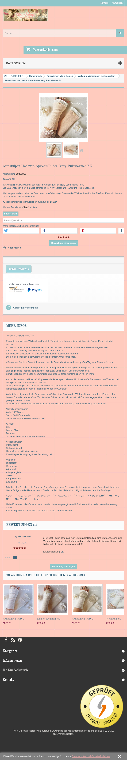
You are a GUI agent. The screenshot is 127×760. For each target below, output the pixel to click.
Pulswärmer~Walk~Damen (60, 76)
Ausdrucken (14, 247)
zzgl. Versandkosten (63, 734)
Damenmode (35, 76)
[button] (21, 231)
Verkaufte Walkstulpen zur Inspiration (96, 76)
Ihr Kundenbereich (15, 670)
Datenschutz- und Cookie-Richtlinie (91, 756)
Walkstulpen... (114, 619)
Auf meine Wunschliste (25, 307)
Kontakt (104, 3)
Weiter (81, 150)
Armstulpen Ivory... (14, 619)
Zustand (7, 179)
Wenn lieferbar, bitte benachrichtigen (21, 226)
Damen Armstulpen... (49, 619)
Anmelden (117, 3)
